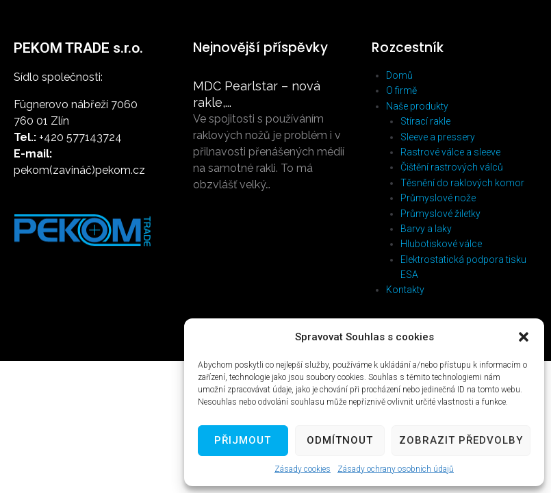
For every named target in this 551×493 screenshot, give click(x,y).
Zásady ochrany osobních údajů (395, 469)
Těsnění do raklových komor (462, 182)
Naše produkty (417, 106)
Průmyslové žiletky (440, 213)
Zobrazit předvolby (461, 440)
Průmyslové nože (438, 197)
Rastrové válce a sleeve (450, 152)
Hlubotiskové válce (441, 243)
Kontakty (405, 289)
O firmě (401, 90)
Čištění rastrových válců (451, 167)
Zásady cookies (302, 469)
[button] (523, 337)
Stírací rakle (425, 121)
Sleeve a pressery (437, 136)
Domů (399, 75)
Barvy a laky (426, 228)
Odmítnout (340, 440)
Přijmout (242, 440)
